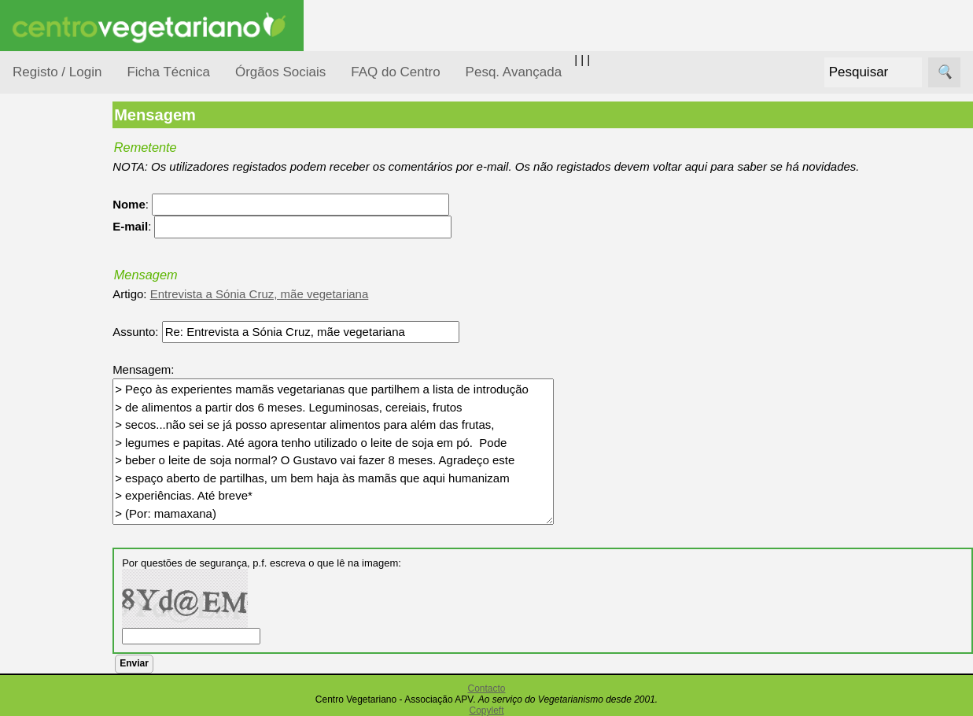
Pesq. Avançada (514, 72)
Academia (76, 703)
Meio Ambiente (70, 376)
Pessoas (54, 467)
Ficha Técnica (168, 72)
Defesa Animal (69, 316)
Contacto (486, 688)
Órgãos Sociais (280, 72)
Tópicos (33, 198)
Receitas (73, 608)
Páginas (34, 537)
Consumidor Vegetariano (63, 277)
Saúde (48, 497)
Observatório (65, 437)
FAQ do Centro (395, 72)
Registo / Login (57, 72)
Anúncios (74, 633)
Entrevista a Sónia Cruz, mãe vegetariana (304, 294)
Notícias (52, 407)
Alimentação (64, 238)
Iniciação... (59, 346)
